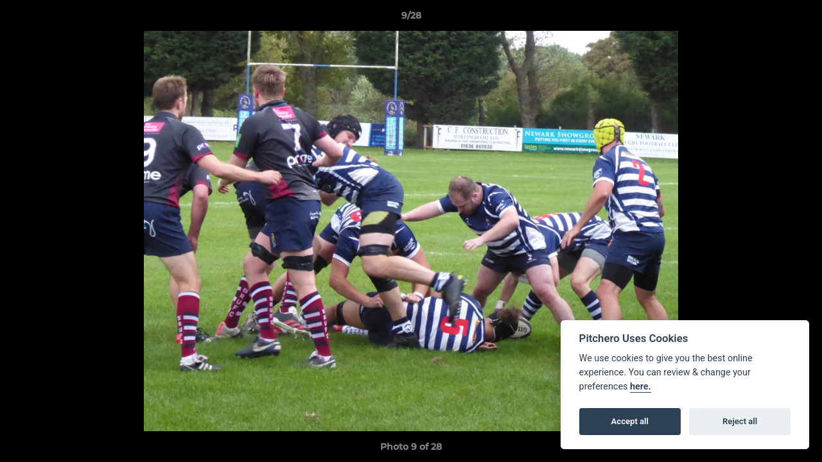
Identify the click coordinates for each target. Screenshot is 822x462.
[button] (799, 18)
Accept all (630, 421)
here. (640, 386)
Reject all (739, 421)
